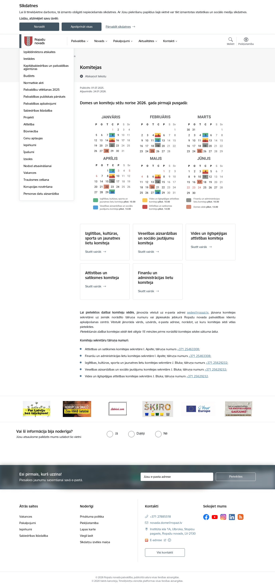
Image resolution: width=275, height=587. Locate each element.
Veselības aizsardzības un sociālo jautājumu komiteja (157, 238)
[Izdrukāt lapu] (246, 66)
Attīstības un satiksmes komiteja (102, 275)
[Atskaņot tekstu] (95, 76)
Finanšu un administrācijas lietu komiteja (155, 277)
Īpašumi (29, 195)
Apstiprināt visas (82, 27)
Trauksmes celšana (36, 222)
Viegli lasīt (86, 536)
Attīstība (29, 167)
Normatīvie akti (33, 126)
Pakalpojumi (27, 523)
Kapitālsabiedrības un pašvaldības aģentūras (46, 110)
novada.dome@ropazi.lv (166, 523)
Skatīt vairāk (93, 252)
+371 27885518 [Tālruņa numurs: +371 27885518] (160, 516)
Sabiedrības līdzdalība (38, 153)
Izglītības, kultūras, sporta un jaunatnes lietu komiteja (102, 238)
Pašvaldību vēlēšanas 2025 (42, 133)
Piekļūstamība (89, 523)
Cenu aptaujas (33, 181)
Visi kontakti (165, 552)
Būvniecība (31, 174)
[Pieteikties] (236, 477)
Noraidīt (39, 27)
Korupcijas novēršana (38, 229)
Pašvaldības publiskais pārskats (44, 139)
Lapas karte (88, 529)
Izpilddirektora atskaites (39, 95)
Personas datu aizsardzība (41, 236)
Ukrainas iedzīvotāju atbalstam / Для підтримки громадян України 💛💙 (45, 71)
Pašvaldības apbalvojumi (40, 146)
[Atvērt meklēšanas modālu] (230, 42)
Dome (28, 81)
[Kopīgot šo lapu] (246, 76)
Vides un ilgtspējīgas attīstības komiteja (209, 236)
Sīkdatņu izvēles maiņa (95, 542)
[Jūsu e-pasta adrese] (177, 477)
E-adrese (156, 540)
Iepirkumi (30, 188)
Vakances (30, 216)
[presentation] (33, 450)
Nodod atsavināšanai (37, 209)
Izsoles (28, 202)
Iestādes (29, 102)
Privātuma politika (92, 516)
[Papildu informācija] (169, 540)
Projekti (29, 160)
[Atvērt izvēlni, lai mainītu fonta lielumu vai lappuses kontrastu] (246, 42)
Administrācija (33, 88)
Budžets (29, 119)
